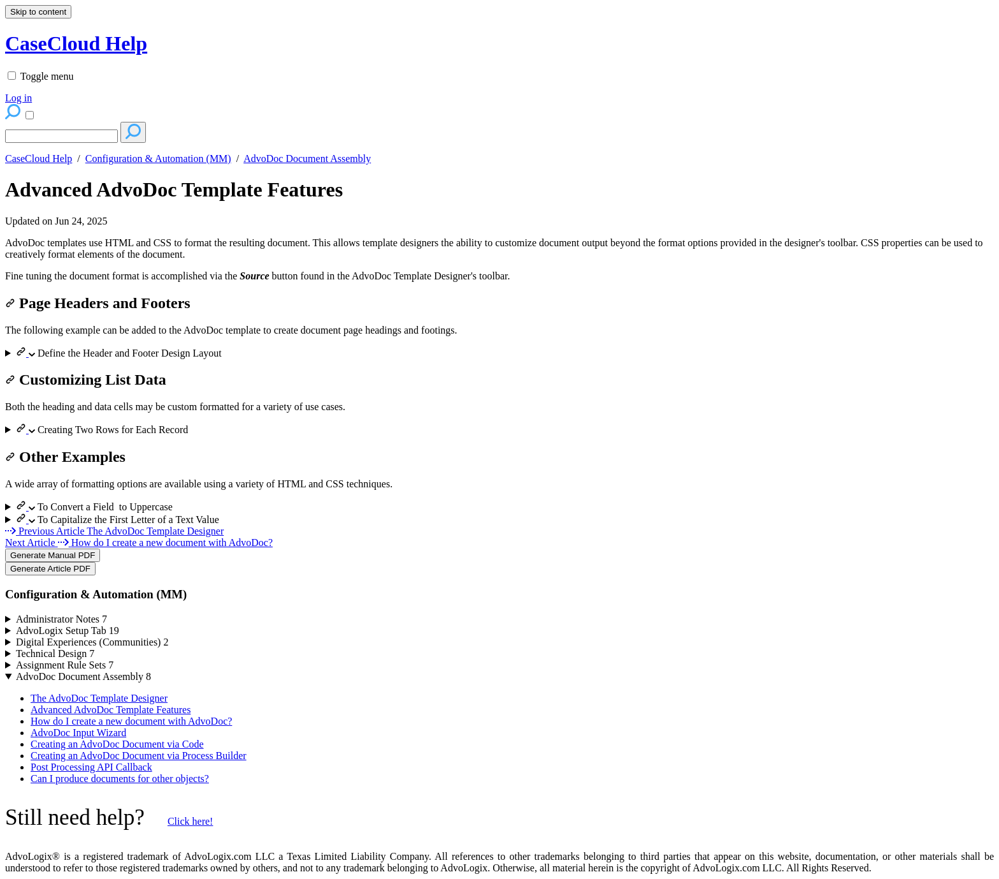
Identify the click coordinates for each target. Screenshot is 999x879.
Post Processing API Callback (91, 767)
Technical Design (55, 653)
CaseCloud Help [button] (76, 43)
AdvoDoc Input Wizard (78, 732)
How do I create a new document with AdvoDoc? (131, 721)
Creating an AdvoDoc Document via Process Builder (139, 755)
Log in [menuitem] (18, 97)
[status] (499, 248)
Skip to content (38, 12)
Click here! (190, 821)
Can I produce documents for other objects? (120, 778)
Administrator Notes (61, 619)
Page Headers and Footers (97, 303)
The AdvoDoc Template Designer (99, 698)
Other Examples (65, 456)
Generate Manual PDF (52, 555)
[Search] (61, 136)
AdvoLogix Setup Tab (67, 630)
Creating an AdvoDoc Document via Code (117, 744)
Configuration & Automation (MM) (158, 158)
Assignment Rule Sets (64, 665)
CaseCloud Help (38, 158)
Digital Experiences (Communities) (92, 642)
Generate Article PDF (50, 568)
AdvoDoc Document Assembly (307, 158)
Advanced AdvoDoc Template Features (174, 189)
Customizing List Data (85, 379)
